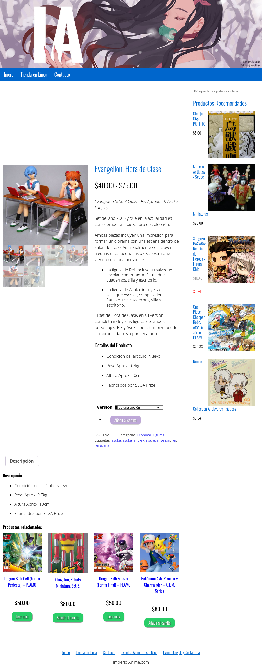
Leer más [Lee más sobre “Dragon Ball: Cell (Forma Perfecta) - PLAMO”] (22, 617)
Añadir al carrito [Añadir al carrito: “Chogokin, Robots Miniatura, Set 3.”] (68, 618)
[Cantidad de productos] (102, 418)
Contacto (62, 74)
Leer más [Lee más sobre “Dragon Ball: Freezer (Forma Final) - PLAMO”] (113, 617)
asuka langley (133, 440)
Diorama (144, 435)
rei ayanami (104, 445)
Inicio (8, 74)
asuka (116, 440)
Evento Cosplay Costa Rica (181, 652)
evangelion (161, 440)
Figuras (158, 435)
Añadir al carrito (125, 420)
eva (148, 440)
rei (174, 440)
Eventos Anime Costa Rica (139, 652)
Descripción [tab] (22, 461)
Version (104, 407)
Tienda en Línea (33, 74)
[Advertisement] (91, 123)
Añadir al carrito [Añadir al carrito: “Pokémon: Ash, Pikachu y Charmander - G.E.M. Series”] (159, 623)
